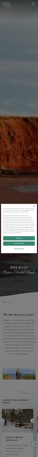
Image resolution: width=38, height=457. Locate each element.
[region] (19, 228)
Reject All (19, 238)
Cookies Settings (19, 248)
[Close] (34, 206)
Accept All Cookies (19, 243)
